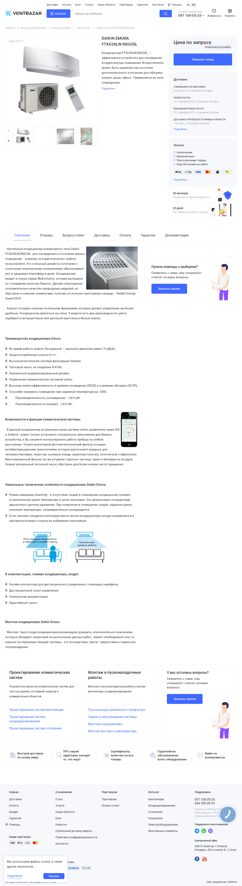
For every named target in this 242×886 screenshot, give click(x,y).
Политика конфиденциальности (76, 837)
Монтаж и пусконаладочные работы (114, 675)
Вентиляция (156, 799)
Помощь (175, 4)
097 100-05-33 (189, 15)
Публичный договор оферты (73, 830)
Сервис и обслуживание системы (112, 717)
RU (193, 5)
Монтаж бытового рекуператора (112, 731)
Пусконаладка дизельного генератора (116, 710)
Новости (61, 824)
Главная (10, 27)
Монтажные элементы (163, 830)
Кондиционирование (33, 27)
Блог (78, 4)
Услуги (89, 4)
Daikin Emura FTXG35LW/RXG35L (115, 27)
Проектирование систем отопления (35, 728)
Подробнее (180, 129)
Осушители (155, 818)
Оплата (66, 4)
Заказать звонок (169, 288)
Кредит (13, 811)
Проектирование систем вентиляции (36, 710)
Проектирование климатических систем (39, 675)
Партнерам (126, 4)
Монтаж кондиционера (105, 724)
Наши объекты (106, 4)
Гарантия (142, 4)
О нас (59, 799)
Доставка (52, 4)
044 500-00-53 (205, 803)
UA (188, 5)
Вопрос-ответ (111, 805)
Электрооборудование (163, 824)
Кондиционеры (61, 27)
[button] (8, 141)
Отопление (155, 811)
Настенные (83, 27)
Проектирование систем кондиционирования (27, 719)
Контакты (158, 4)
